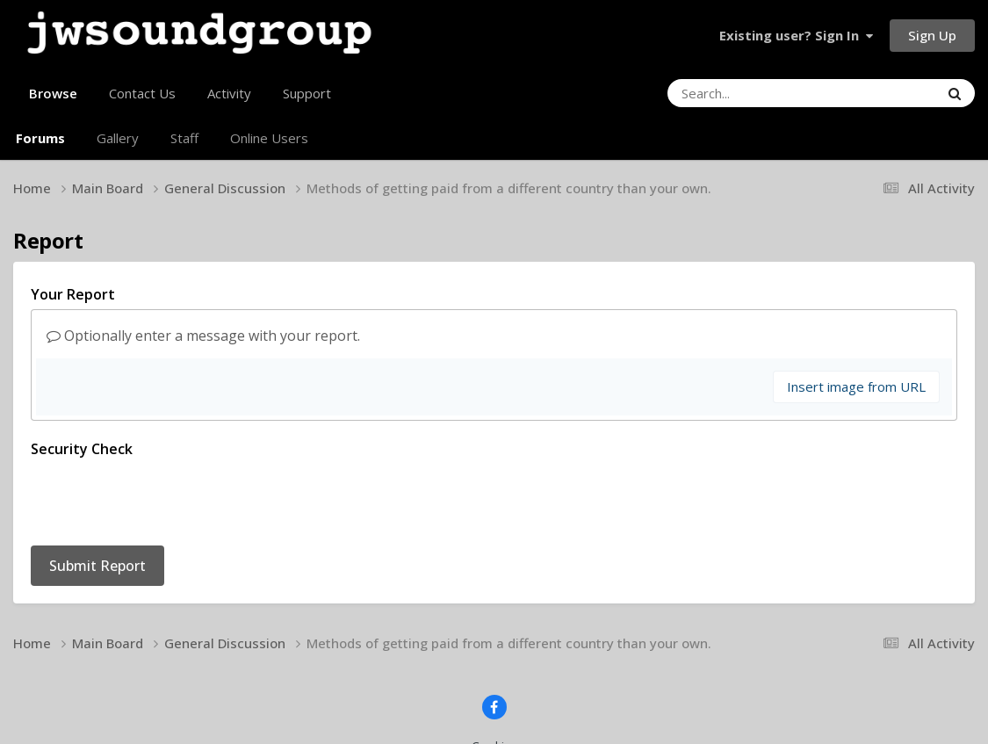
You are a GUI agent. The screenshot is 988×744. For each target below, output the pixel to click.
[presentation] (164, 498)
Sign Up (932, 35)
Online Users (269, 138)
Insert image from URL (856, 386)
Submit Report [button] (97, 565)
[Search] (755, 93)
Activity (229, 93)
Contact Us (142, 93)
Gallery (118, 138)
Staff (184, 138)
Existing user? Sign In (796, 35)
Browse (53, 100)
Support (307, 93)
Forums (40, 138)
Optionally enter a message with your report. (203, 335)
